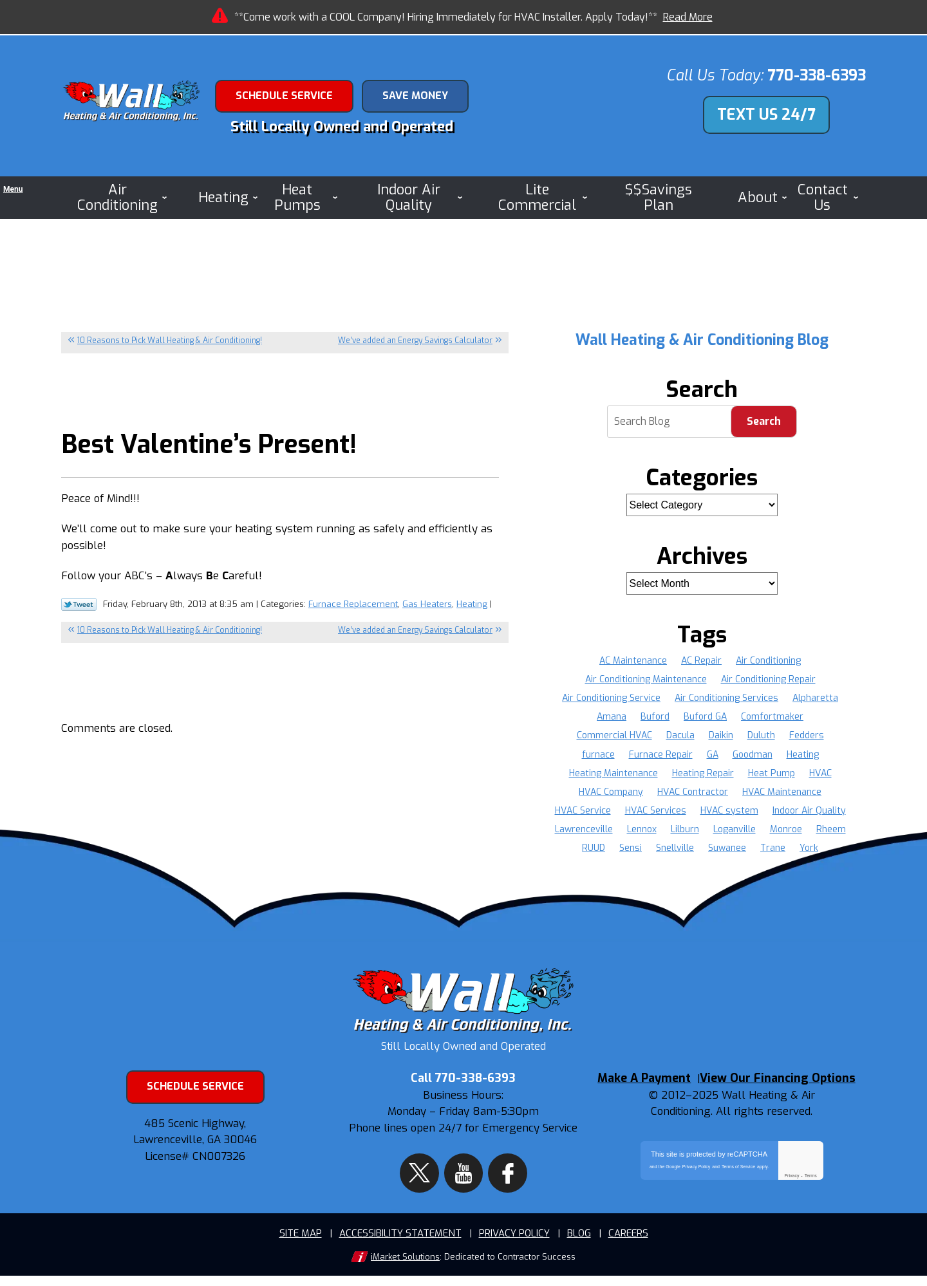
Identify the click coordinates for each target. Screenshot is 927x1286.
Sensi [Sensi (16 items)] (630, 850)
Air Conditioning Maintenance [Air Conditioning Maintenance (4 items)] (646, 681)
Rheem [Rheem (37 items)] (831, 831)
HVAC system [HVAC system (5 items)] (729, 812)
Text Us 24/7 (766, 116)
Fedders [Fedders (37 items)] (806, 737)
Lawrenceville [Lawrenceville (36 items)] (584, 831)
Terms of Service (738, 1186)
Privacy (791, 1195)
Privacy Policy (696, 1186)
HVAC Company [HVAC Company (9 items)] (611, 793)
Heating (471, 613)
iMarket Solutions (405, 1267)
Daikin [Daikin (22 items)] (721, 737)
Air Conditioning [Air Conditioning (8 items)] (768, 662)
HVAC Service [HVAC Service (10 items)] (583, 812)
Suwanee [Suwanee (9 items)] (727, 850)
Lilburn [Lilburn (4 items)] (685, 831)
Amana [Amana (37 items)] (611, 718)
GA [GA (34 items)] (712, 756)
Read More (688, 17)
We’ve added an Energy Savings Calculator (415, 342)
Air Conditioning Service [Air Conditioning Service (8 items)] (611, 699)
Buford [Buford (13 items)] (655, 718)
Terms (811, 1195)
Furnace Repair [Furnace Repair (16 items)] (661, 756)
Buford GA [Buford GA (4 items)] (705, 718)
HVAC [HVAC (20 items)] (820, 775)
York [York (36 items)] (809, 850)
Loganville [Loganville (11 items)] (734, 831)
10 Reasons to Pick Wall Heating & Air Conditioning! (169, 342)
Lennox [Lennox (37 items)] (642, 831)
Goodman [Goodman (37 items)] (752, 756)
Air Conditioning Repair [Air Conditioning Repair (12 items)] (768, 681)
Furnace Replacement (353, 613)
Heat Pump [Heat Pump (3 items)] (771, 775)
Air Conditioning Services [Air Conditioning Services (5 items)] (726, 699)
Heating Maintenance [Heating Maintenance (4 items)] (613, 775)
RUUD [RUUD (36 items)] (593, 850)
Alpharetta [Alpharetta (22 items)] (815, 699)
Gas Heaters (427, 613)
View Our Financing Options (785, 1098)
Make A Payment (644, 1098)
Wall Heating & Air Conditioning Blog (702, 341)
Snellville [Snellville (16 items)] (675, 850)
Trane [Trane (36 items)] (772, 850)
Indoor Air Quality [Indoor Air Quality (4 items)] (809, 812)
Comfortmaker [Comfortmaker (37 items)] (772, 718)
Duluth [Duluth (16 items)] (761, 737)
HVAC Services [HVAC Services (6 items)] (655, 812)
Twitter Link (79, 614)
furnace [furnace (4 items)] (598, 756)
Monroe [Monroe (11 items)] (786, 831)
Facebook (496, 1176)
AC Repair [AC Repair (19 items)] (701, 662)
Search (764, 423)
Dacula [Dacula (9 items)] (680, 737)
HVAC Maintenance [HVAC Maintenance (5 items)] (781, 793)
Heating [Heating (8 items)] (803, 756)
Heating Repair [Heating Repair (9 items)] (703, 775)
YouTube (463, 1176)
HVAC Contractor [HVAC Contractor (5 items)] (692, 793)
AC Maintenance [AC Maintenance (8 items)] (633, 662)
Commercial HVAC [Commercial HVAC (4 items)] (614, 737)
